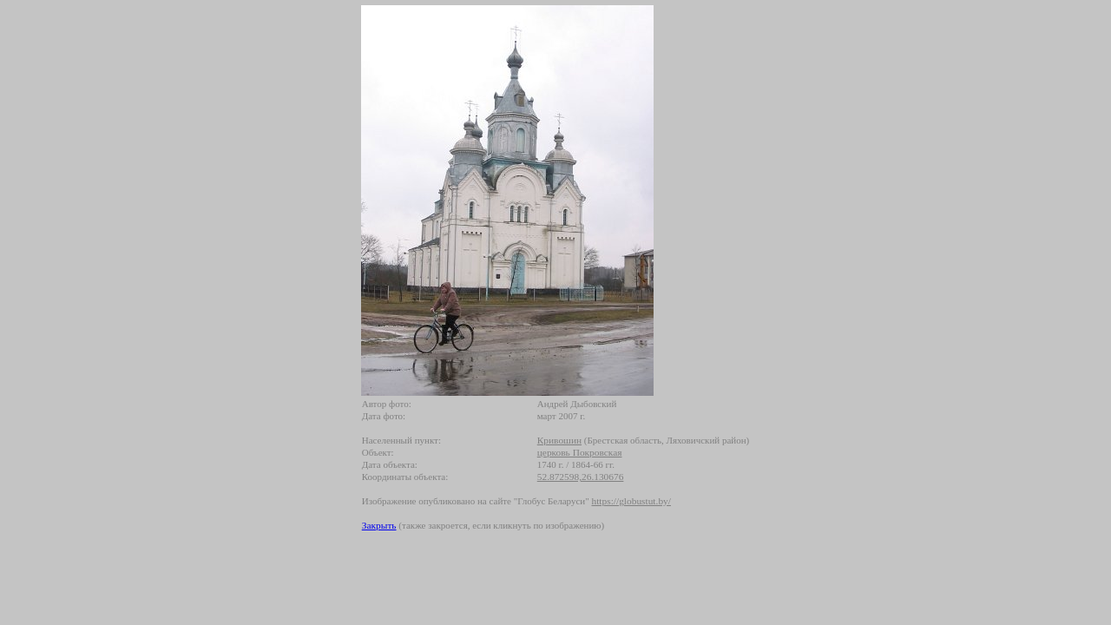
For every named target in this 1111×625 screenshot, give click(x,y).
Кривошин (559, 440)
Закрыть (379, 525)
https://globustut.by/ (630, 501)
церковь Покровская (579, 452)
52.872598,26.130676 (580, 476)
